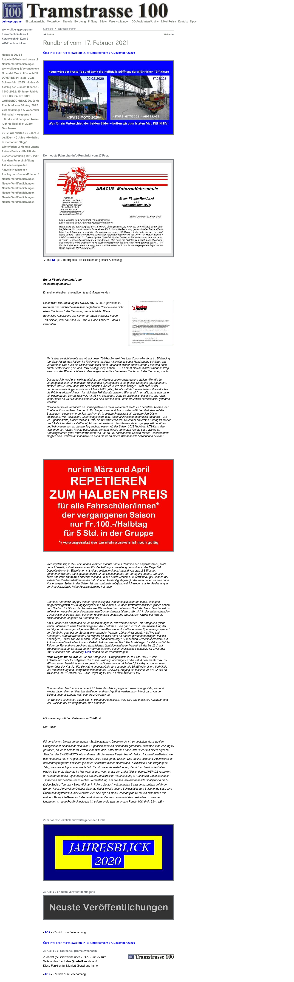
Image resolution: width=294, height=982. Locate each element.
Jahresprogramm (67, 28)
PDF (53, 260)
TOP (47, 932)
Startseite (48, 28)
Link (88, 652)
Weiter (77, 52)
